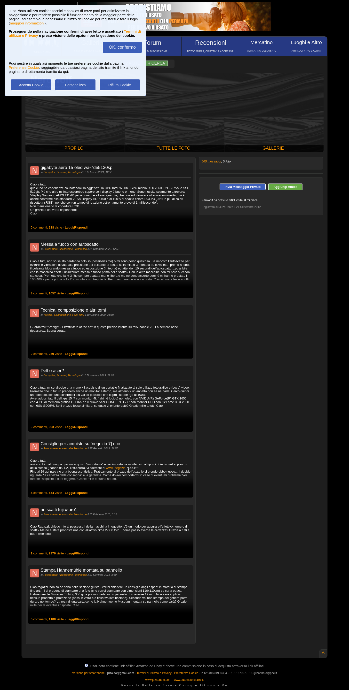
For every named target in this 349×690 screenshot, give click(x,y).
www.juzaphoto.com (158, 680)
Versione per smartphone (88, 673)
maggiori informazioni (27, 23)
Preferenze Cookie (24, 67)
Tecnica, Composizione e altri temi (63, 314)
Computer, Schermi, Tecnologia (61, 172)
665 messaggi (211, 161)
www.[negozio (116, 468)
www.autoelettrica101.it (189, 680)
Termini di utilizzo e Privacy (154, 673)
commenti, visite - (59, 227)
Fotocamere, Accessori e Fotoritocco (65, 248)
